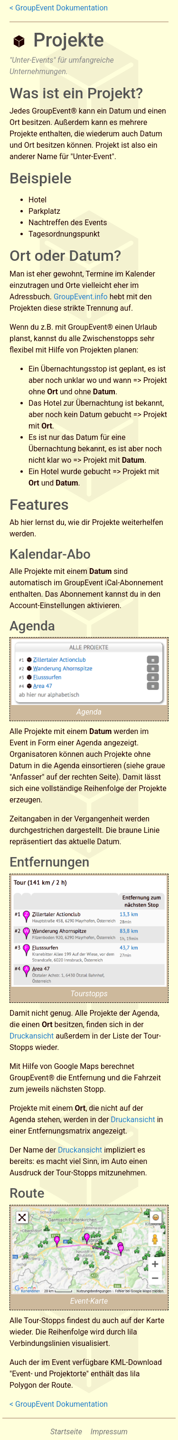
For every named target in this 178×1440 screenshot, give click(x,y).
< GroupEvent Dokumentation (58, 7)
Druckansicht (31, 1035)
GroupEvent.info (81, 296)
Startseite (66, 1431)
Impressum (109, 1431)
